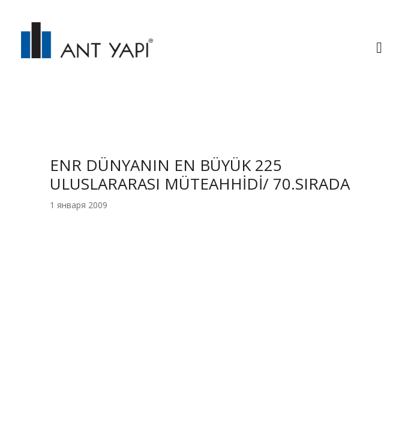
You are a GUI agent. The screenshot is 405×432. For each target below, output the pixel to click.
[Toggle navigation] (379, 49)
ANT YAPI (87, 49)
